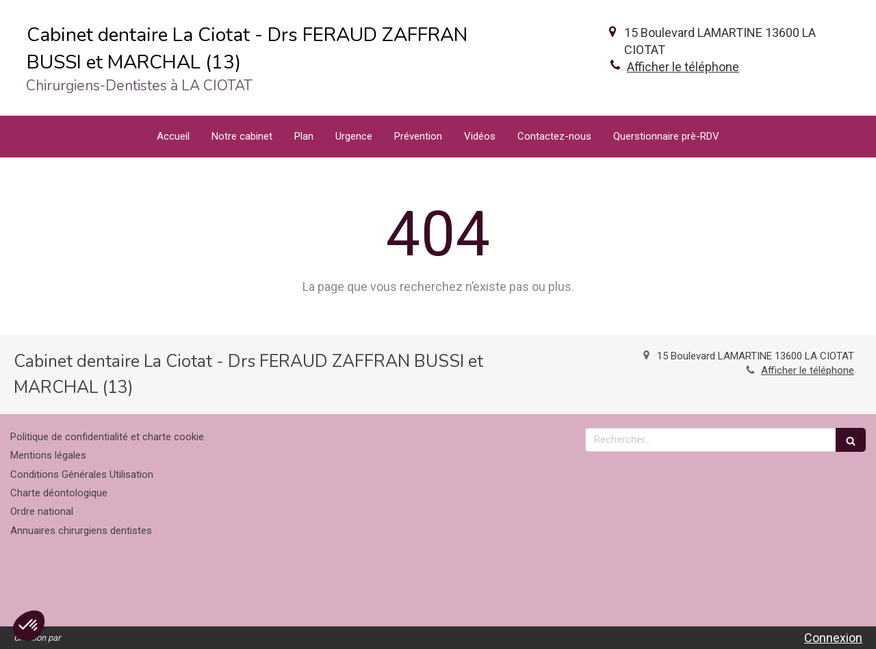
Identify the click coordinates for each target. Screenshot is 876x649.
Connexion (833, 638)
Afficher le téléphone (683, 67)
